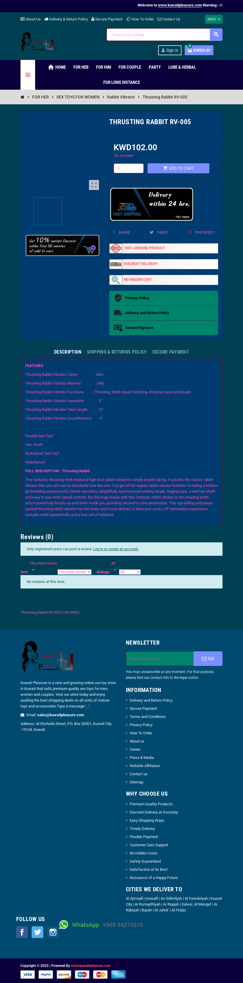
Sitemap (136, 782)
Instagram (53, 932)
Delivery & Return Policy (66, 19)
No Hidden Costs (144, 853)
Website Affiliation (145, 766)
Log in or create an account (116, 549)
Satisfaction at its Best (148, 869)
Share (121, 232)
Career (135, 749)
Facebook (22, 932)
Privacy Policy (141, 725)
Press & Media (142, 757)
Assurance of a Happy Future (154, 877)
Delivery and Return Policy (151, 700)
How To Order (140, 19)
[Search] (164, 34)
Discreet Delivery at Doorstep (154, 812)
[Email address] (160, 658)
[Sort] (43, 566)
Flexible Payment (144, 837)
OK (208, 659)
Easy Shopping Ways (147, 820)
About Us (30, 19)
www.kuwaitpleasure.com (90, 966)
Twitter (37, 932)
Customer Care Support (149, 845)
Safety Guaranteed (145, 861)
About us (137, 741)
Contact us (139, 774)
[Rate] (114, 566)
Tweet (159, 232)
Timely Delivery (142, 828)
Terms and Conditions (148, 716)
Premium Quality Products (151, 804)
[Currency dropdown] (214, 19)
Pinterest (202, 232)
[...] (87, 706)
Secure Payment (106, 19)
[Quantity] (128, 168)
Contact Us (169, 19)
